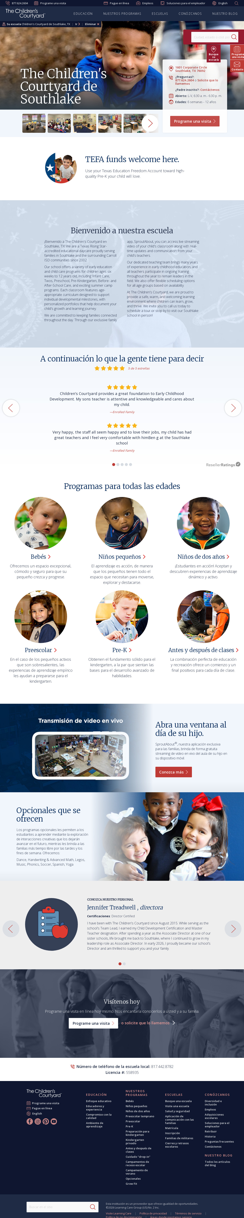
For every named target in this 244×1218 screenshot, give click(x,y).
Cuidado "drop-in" (138, 1156)
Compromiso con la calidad (99, 1116)
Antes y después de (203, 650)
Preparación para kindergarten (137, 1133)
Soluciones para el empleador (182, 3)
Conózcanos (190, 14)
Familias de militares (179, 1138)
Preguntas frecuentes (219, 1141)
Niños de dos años (138, 1111)
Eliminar (90, 24)
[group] (34, 123)
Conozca (173, 772)
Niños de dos (203, 556)
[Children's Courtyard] (25, 14)
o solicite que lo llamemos (146, 1022)
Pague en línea (116, 3)
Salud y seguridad (177, 1111)
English (220, 3)
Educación (83, 14)
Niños (121, 556)
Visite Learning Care (118, 1213)
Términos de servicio (188, 1213)
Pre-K (129, 1126)
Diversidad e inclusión (213, 1102)
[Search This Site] (62, 1207)
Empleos (144, 3)
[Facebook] (30, 1121)
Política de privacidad (153, 1213)
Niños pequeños (136, 1106)
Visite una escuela (177, 1106)
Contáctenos (209, 90)
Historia (210, 1136)
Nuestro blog (225, 14)
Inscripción (172, 1133)
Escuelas (160, 14)
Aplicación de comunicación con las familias (179, 1120)
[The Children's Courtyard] (44, 1093)
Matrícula (171, 1128)
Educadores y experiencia (95, 1107)
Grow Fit (131, 1183)
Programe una (195, 121)
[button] (113, 464)
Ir (76, 24)
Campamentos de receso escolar (137, 1163)
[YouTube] (54, 1121)
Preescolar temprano (140, 1116)
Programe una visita (50, 3)
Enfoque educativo (98, 1101)
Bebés (130, 1101)
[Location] (201, 37)
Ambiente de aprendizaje (94, 1124)
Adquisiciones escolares (214, 1116)
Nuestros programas (122, 14)
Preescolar (133, 1121)
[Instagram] (38, 1121)
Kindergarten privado (135, 1141)
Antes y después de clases (138, 1150)
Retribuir (211, 1131)
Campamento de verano (137, 1171)
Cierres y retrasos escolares (177, 1144)
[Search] (226, 37)
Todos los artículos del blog (217, 1163)
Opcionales (133, 1178)
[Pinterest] (46, 1121)
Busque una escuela (178, 1101)
